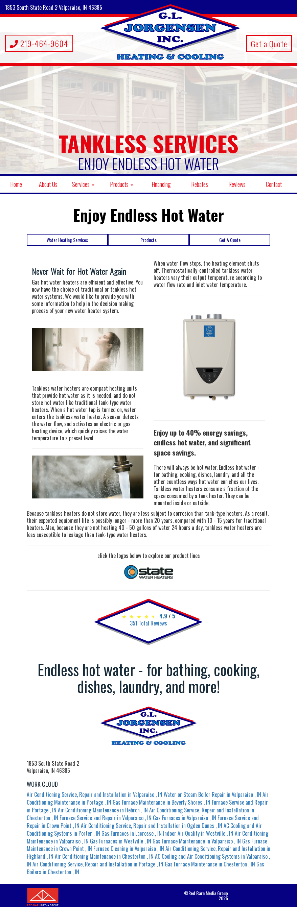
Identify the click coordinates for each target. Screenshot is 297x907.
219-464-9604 (39, 43)
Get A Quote (230, 239)
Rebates (199, 184)
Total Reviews (148, 623)
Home (16, 184)
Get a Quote (269, 44)
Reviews (237, 184)
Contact (274, 184)
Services (83, 184)
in (95, 794)
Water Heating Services (67, 239)
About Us (48, 184)
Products (121, 184)
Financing (161, 184)
